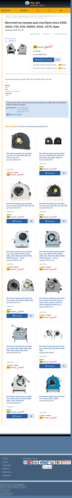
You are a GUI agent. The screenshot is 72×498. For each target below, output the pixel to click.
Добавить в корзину (45, 60)
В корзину (51, 173)
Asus (6, 87)
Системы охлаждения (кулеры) (20, 16)
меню (23, 10)
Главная (7, 16)
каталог (5, 10)
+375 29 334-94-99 (22, 108)
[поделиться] (35, 34)
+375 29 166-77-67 (22, 112)
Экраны (5, 458)
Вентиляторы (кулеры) (12, 91)
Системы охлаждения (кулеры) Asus (42, 16)
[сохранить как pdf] (60, 34)
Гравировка (6, 475)
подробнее (10, 169)
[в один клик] (58, 60)
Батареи (5, 462)
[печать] (46, 34)
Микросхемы (7, 472)
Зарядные (6, 469)
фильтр (10, 40)
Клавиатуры (6, 465)
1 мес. (7, 95)
